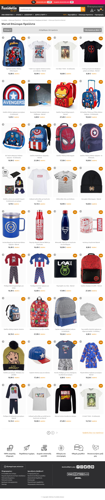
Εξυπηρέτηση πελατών (13, 467)
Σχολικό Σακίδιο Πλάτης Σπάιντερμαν (13, 70)
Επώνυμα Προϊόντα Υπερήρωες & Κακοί (35, 20)
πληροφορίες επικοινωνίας (36, 484)
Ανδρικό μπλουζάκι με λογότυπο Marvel (39, 200)
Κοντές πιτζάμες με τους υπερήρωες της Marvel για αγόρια (65, 374)
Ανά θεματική (7, 15)
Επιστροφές (31, 480)
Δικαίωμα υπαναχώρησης (9, 482)
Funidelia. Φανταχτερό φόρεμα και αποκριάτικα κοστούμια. (9, 9)
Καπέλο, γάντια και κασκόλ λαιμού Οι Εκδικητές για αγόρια (13, 200)
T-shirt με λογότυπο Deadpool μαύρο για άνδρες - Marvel (91, 70)
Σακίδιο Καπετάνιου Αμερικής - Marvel (39, 157)
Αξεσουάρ (28, 15)
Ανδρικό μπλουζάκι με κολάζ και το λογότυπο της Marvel (39, 417)
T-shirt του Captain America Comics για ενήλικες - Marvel (39, 70)
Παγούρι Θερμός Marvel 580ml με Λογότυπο (39, 243)
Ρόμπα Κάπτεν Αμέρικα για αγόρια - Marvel (91, 374)
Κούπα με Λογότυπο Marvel (91, 242)
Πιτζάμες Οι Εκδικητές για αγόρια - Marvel (13, 417)
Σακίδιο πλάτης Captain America (14, 329)
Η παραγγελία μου (33, 473)
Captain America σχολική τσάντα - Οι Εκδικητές (65, 330)
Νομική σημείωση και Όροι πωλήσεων (13, 476)
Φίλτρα (7, 30)
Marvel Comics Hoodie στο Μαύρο (65, 416)
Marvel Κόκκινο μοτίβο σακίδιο (39, 329)
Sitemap (4, 484)
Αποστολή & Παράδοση (35, 478)
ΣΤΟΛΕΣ (18, 15)
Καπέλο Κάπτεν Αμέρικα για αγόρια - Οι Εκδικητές (14, 113)
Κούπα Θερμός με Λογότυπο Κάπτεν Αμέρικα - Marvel (14, 243)
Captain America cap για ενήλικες (39, 373)
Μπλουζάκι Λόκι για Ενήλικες (65, 199)
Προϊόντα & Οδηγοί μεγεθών (36, 476)
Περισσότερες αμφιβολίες (35, 482)
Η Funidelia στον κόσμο (9, 473)
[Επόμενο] (57, 432)
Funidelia (4, 20)
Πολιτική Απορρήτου (8, 478)
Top (64, 15)
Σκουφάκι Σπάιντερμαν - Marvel (91, 199)
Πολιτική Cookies (7, 480)
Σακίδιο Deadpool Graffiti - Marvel (91, 286)
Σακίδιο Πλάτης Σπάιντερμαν (65, 155)
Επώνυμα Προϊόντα (15, 20)
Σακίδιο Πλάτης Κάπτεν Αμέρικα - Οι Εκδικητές (91, 157)
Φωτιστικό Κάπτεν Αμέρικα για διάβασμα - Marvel (39, 113)
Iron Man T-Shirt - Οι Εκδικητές (65, 69)
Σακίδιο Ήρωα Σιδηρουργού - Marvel (65, 113)
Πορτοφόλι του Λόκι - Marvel (65, 286)
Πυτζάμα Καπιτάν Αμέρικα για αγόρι (39, 287)
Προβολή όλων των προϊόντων (92, 433)
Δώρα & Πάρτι (40, 15)
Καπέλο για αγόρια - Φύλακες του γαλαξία (13, 374)
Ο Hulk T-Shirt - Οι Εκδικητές (91, 416)
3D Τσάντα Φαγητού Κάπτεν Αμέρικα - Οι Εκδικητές (13, 157)
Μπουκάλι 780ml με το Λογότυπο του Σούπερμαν (65, 243)
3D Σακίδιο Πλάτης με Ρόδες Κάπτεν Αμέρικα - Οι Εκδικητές (91, 113)
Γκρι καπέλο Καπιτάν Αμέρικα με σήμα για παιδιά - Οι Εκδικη (91, 330)
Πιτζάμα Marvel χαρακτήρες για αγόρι (14, 287)
